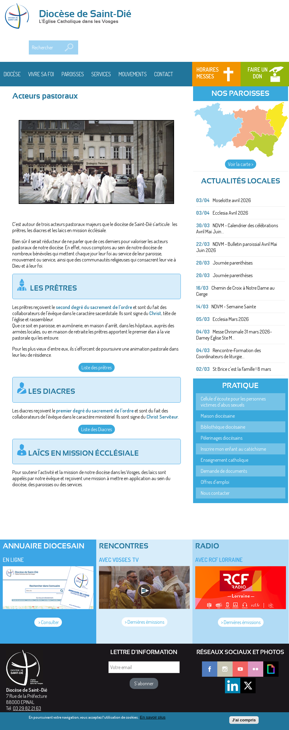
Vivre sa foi (41, 74)
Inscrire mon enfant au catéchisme (233, 449)
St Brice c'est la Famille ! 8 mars (242, 369)
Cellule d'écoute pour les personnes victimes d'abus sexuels (233, 402)
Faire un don (258, 73)
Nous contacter (215, 493)
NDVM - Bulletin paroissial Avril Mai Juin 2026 (236, 247)
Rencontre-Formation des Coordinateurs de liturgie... (228, 353)
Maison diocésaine (218, 416)
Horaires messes (207, 73)
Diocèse (12, 74)
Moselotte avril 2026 (232, 200)
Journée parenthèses (233, 263)
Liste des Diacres (96, 429)
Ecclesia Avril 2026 (230, 213)
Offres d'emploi (215, 482)
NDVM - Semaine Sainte (233, 306)
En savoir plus (152, 719)
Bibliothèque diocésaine (223, 427)
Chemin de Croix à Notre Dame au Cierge (235, 291)
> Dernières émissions (144, 622)
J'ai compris (244, 721)
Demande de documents (224, 471)
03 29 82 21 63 (27, 708)
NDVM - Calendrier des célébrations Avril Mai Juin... (237, 228)
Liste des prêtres (97, 367)
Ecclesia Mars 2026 (231, 319)
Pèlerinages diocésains (221, 438)
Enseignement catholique (224, 460)
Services (101, 74)
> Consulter (48, 622)
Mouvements (133, 74)
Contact (163, 74)
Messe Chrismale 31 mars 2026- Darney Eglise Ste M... (234, 335)
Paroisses (73, 74)
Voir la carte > (240, 164)
